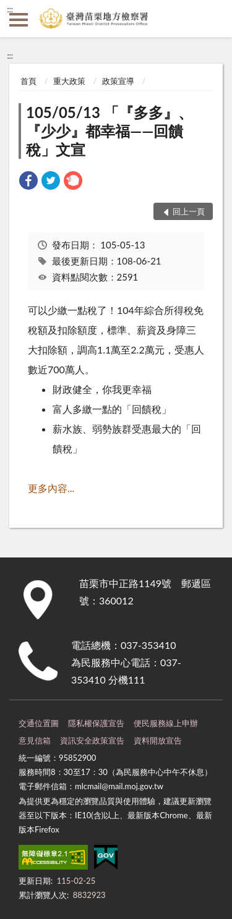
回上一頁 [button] (189, 211)
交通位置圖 (39, 723)
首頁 (28, 81)
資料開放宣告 (158, 740)
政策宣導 (118, 81)
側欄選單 (18, 20)
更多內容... (51, 488)
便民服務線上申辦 (166, 723)
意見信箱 (35, 740)
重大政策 (69, 81)
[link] (28, 182)
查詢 (213, 18)
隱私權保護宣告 (96, 723)
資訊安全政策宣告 (92, 740)
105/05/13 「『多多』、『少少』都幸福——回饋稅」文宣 (109, 130)
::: (10, 9)
